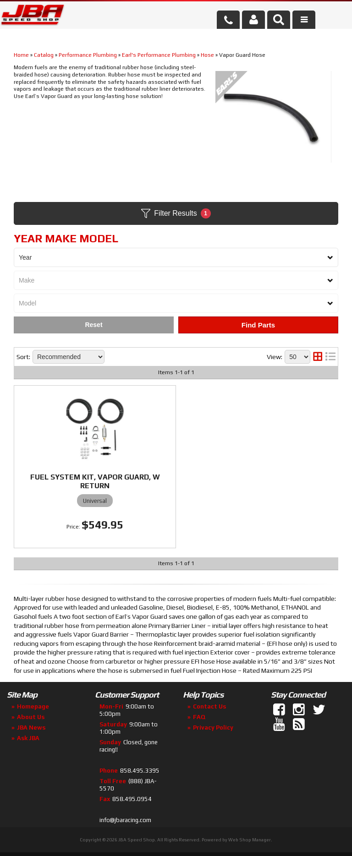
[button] (278, 20)
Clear (94, 324)
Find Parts (258, 325)
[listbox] (176, 257)
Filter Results (175, 213)
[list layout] (330, 357)
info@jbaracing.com (125, 820)
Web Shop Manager (249, 839)
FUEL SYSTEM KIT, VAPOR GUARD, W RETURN (95, 481)
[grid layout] (318, 357)
